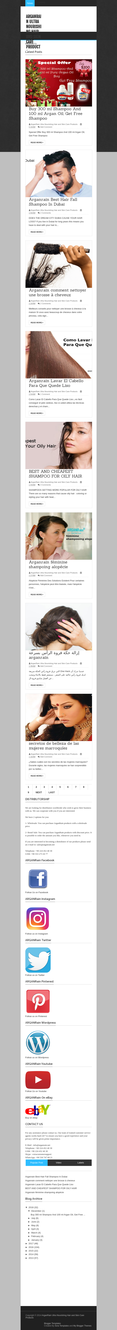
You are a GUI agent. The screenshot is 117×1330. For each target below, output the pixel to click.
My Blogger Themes (82, 1326)
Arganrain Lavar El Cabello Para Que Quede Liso (49, 1184)
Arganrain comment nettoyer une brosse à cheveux (50, 1180)
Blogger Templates (52, 1323)
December (36, 1211)
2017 (31, 1243)
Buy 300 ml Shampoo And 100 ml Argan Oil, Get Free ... (58, 1214)
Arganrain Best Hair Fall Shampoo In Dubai (46, 1176)
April (33, 1229)
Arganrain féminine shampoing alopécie (44, 1192)
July (33, 1218)
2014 (31, 1254)
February (36, 1236)
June (34, 1221)
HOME (62, 36)
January (35, 1240)
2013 (31, 1258)
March (34, 1232)
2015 (31, 1250)
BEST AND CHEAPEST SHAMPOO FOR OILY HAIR (51, 1188)
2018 (31, 1207)
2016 (31, 1247)
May (33, 1225)
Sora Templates (62, 1326)
